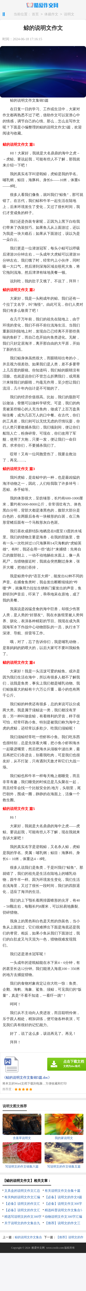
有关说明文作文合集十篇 (62, 1190)
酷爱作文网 (38, 1247)
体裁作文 (51, 14)
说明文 (69, 14)
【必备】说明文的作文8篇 (63, 1197)
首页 (35, 14)
